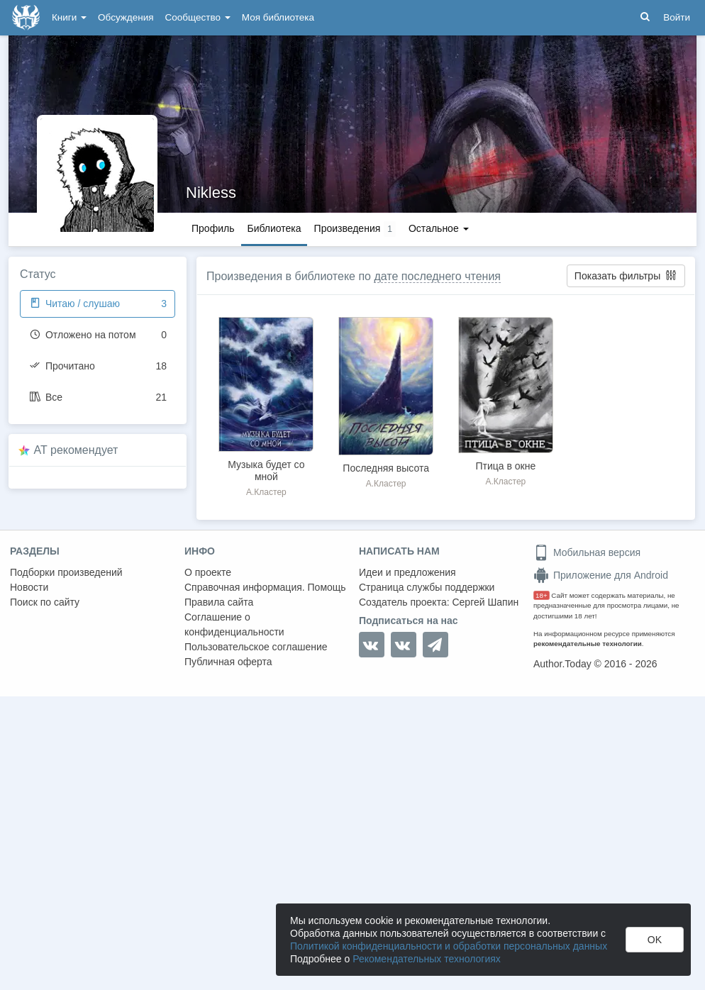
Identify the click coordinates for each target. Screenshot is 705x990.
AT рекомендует (76, 450)
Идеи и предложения (407, 572)
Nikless (211, 192)
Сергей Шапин (485, 602)
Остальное (439, 228)
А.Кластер (266, 492)
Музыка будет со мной (266, 470)
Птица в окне (506, 466)
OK (655, 939)
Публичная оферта (228, 661)
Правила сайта (218, 602)
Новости (29, 587)
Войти (676, 17)
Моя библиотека (278, 17)
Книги (69, 17)
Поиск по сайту (44, 602)
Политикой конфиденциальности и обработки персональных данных (448, 946)
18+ (541, 595)
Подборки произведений (66, 572)
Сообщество (198, 17)
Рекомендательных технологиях (426, 958)
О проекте (207, 572)
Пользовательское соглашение (256, 646)
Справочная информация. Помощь (265, 587)
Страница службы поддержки (426, 587)
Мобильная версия (586, 552)
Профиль (212, 228)
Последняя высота (386, 468)
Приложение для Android (600, 575)
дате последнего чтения (437, 276)
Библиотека (274, 228)
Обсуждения (125, 17)
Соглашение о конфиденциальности (234, 624)
